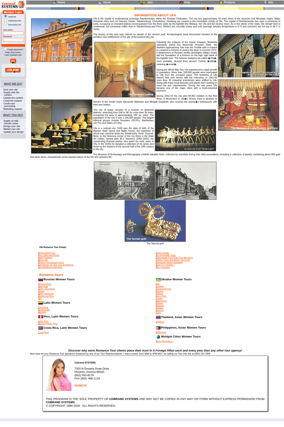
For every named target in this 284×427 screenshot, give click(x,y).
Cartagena (43, 307)
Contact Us (80, 385)
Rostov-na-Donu (46, 296)
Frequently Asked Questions (169, 262)
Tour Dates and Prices (48, 255)
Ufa (39, 298)
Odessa (159, 294)
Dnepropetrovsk (163, 289)
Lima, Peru (43, 321)
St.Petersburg (44, 284)
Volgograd (43, 286)
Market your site (11, 129)
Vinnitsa (159, 308)
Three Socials (162, 253)
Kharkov (160, 291)
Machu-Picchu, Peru (48, 323)
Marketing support (12, 109)
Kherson (160, 310)
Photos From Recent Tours (51, 262)
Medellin (42, 312)
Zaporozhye (161, 301)
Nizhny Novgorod (46, 289)
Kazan (41, 291)
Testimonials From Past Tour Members (174, 258)
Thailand (160, 322)
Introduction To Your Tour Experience (55, 265)
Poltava (159, 303)
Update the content (13, 97)
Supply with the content (9, 93)
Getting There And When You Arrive (173, 260)
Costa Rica (43, 332)
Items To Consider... (165, 265)
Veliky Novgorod (46, 294)
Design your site (11, 126)
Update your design (13, 132)
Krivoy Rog (161, 296)
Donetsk (160, 286)
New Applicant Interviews (50, 267)
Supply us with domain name (9, 122)
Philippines (161, 332)
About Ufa (43, 260)
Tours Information (164, 341)
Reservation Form (46, 253)
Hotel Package (45, 258)
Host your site (10, 89)
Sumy (158, 313)
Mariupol (160, 306)
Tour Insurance (163, 267)
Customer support (12, 100)
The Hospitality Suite (166, 255)
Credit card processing (7, 104)
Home (58, 2)
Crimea (159, 298)
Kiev (158, 284)
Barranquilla (43, 310)
